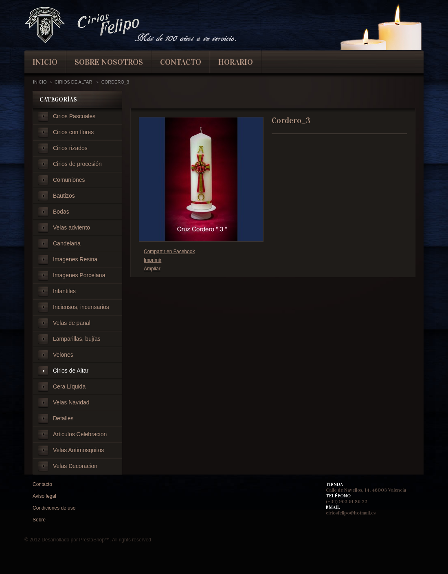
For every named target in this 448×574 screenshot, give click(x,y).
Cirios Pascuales (74, 116)
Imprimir (152, 260)
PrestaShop (92, 540)
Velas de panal (71, 323)
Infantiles (64, 291)
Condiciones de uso (54, 508)
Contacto (42, 484)
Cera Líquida (69, 386)
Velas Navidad (71, 402)
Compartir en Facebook (169, 251)
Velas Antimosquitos (78, 450)
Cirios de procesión (77, 164)
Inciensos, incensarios (81, 307)
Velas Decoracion (75, 466)
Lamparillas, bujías (77, 339)
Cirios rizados (70, 148)
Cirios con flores (73, 132)
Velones (63, 354)
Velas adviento (71, 227)
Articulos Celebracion (80, 434)
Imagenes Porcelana (79, 275)
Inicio (40, 81)
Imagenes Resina (75, 259)
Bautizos (64, 195)
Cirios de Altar (70, 370)
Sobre (39, 520)
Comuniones (69, 180)
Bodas (61, 211)
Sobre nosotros (109, 62)
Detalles (63, 418)
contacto (180, 62)
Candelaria (67, 243)
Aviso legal (44, 496)
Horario (235, 62)
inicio (45, 62)
